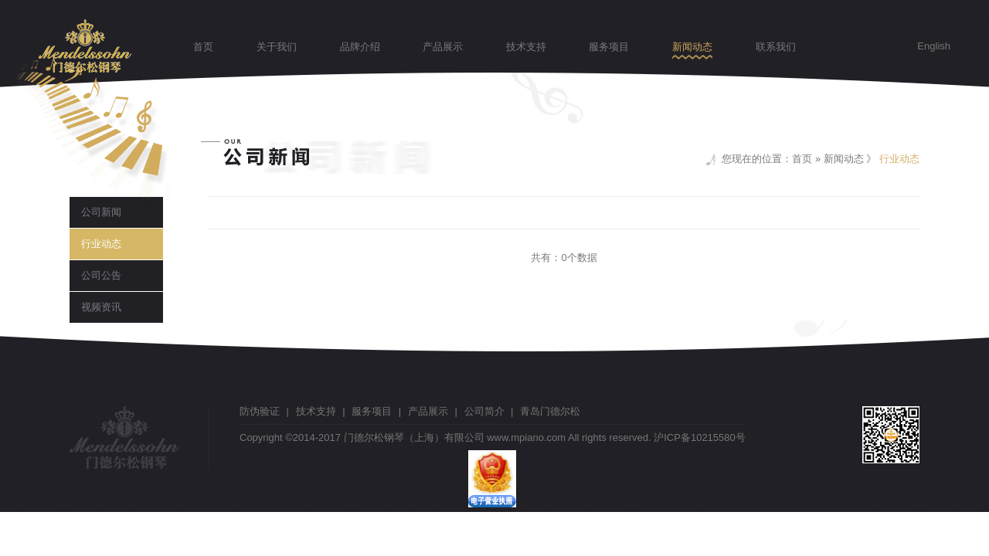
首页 (203, 47)
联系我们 (776, 47)
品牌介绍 (360, 47)
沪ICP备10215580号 (700, 437)
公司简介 (484, 411)
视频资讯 (101, 307)
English (933, 46)
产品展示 (443, 47)
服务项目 (609, 47)
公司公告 (101, 275)
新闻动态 (692, 47)
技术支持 (526, 47)
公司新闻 (101, 212)
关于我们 (277, 47)
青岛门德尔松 (550, 411)
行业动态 (101, 243)
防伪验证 (260, 411)
